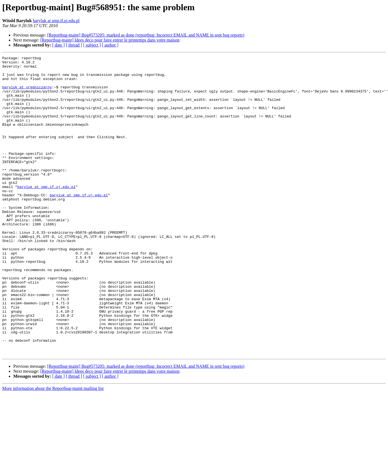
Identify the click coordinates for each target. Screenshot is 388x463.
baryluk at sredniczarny (27, 93)
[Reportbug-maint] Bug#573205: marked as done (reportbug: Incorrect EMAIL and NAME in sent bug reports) (145, 35)
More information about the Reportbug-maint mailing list (53, 448)
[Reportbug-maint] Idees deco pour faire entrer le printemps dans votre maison (110, 40)
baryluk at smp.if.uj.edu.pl (56, 20)
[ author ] (110, 45)
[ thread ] (74, 45)
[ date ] (58, 45)
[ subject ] (92, 45)
